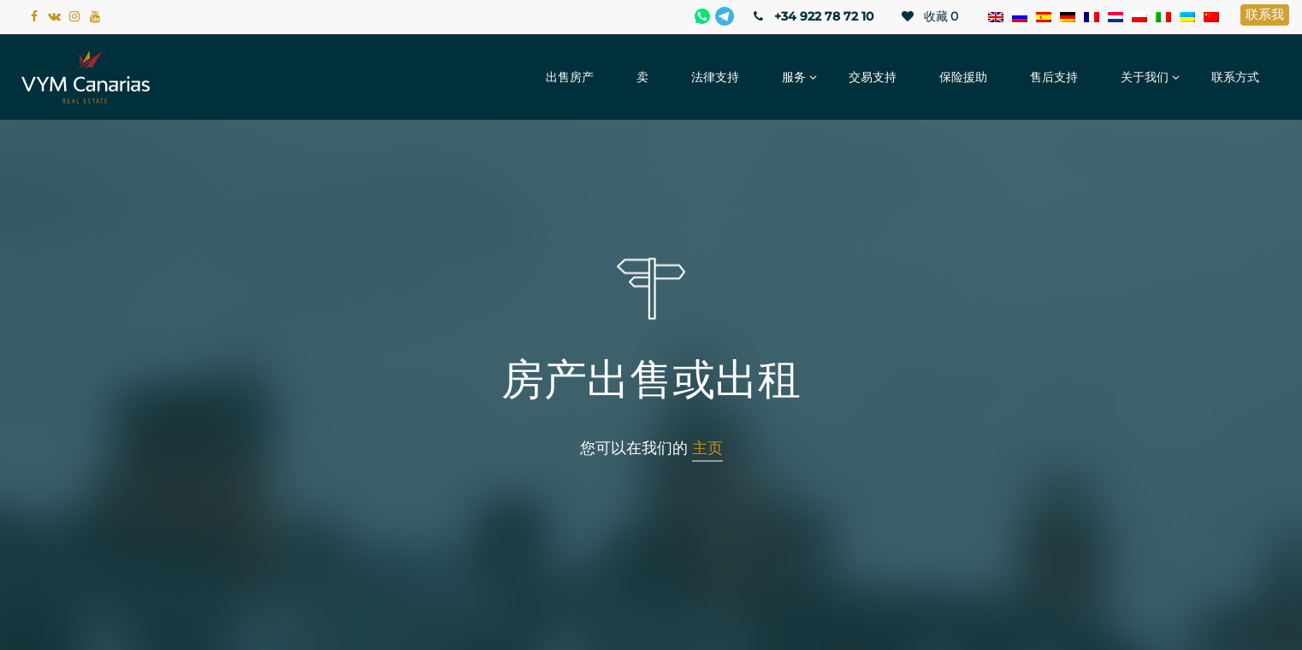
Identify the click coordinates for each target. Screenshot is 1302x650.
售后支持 (1054, 77)
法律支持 (715, 77)
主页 (707, 448)
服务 (794, 77)
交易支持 (873, 77)
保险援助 (963, 77)
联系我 (1265, 14)
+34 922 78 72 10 (812, 16)
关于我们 (1145, 77)
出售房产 (570, 77)
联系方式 (1235, 77)
